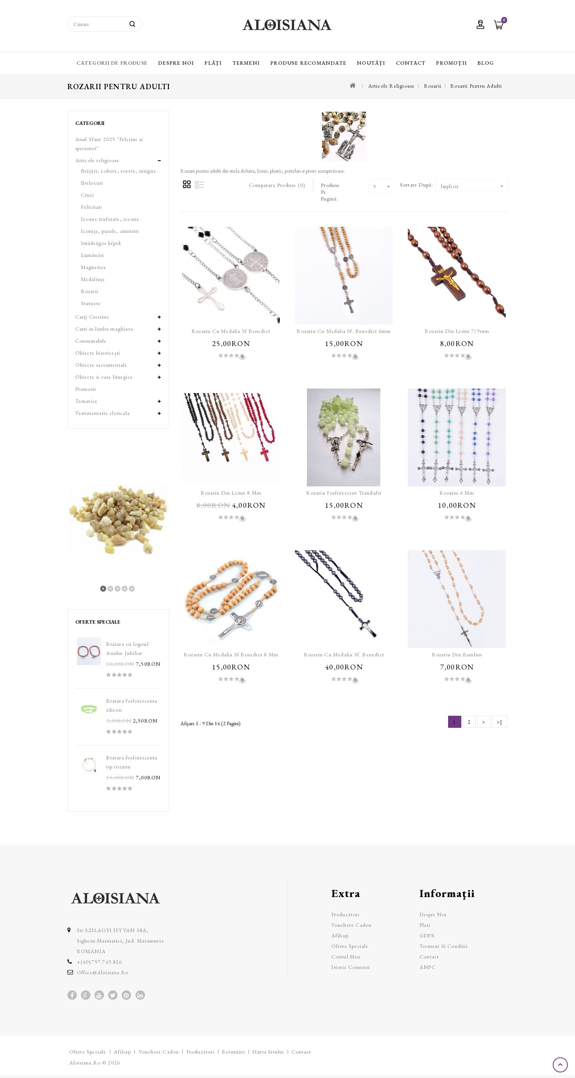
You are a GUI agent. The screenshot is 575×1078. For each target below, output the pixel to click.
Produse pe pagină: (330, 192)
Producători (345, 914)
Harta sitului (268, 1051)
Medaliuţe (93, 279)
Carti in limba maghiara (104, 328)
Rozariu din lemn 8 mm (231, 492)
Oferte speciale (350, 946)
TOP (561, 1064)
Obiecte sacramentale (101, 364)
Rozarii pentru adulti (476, 85)
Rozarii (432, 85)
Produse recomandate (308, 62)
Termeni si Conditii (443, 946)
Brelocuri (92, 182)
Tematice (86, 401)
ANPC (427, 967)
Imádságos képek (101, 243)
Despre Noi (176, 62)
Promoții (451, 62)
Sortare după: (416, 184)
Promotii (85, 389)
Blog (485, 62)
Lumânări (92, 255)
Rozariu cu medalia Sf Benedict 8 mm (231, 654)
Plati (424, 925)
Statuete (91, 303)
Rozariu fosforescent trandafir (343, 492)
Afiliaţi (340, 935)
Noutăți (371, 62)
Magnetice (94, 267)
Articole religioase (391, 85)
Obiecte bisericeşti (97, 352)
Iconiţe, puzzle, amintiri (110, 231)
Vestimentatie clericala (102, 413)
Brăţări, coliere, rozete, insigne (119, 170)
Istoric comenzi (350, 967)
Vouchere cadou (351, 925)
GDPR (427, 935)
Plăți (213, 62)
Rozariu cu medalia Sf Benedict (231, 331)
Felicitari (91, 206)
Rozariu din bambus (457, 654)
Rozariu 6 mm (456, 492)
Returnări (233, 1051)
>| (499, 721)
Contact (411, 62)
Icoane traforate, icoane (110, 219)
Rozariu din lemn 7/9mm (457, 331)
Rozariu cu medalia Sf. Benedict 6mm (344, 331)
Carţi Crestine (92, 316)
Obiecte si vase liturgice (104, 377)
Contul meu (346, 956)
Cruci (88, 194)
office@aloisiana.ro (103, 972)
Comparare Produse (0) (277, 185)
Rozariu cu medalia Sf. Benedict (344, 654)
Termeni (246, 62)
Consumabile (91, 340)
